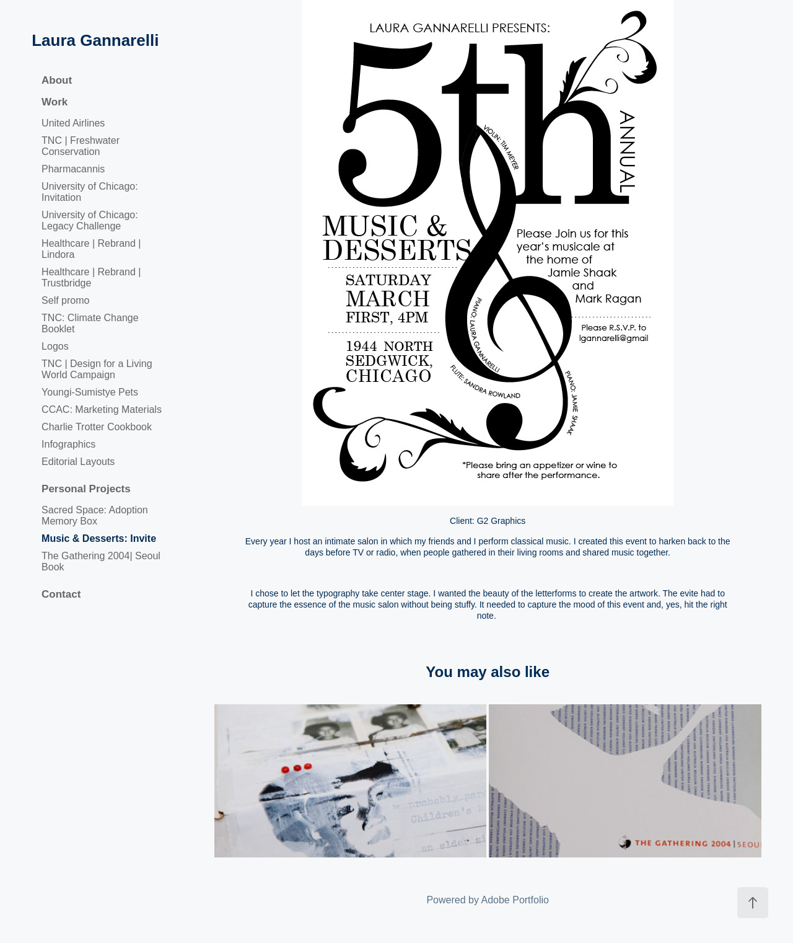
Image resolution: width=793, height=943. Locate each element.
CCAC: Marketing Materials (102, 409)
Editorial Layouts (78, 461)
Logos (55, 346)
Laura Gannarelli (95, 40)
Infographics (68, 444)
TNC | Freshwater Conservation (81, 146)
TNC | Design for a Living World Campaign (97, 369)
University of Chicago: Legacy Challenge (90, 220)
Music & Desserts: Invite (99, 538)
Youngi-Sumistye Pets (90, 392)
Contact (61, 594)
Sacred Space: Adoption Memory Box (95, 515)
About (57, 80)
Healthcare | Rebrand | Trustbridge (91, 277)
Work (55, 102)
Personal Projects (86, 489)
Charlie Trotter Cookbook (97, 427)
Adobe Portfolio (515, 900)
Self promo (65, 300)
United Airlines (73, 123)
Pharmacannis (73, 169)
